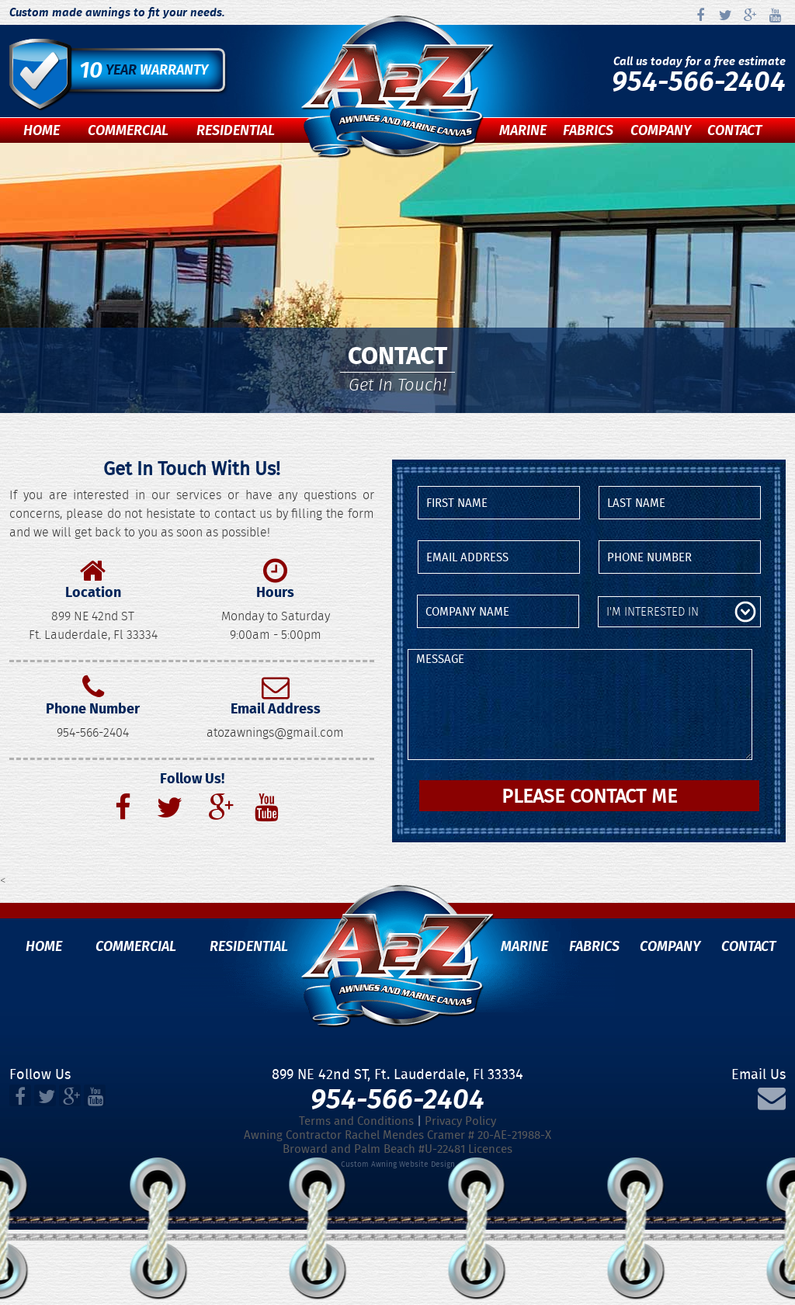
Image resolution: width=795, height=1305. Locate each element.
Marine (523, 130)
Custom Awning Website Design (398, 1164)
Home (41, 130)
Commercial (128, 130)
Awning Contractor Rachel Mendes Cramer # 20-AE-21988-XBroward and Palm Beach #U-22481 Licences (397, 1141)
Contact (734, 130)
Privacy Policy (460, 1121)
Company (660, 130)
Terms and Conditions (356, 1121)
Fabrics (588, 130)
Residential (235, 130)
